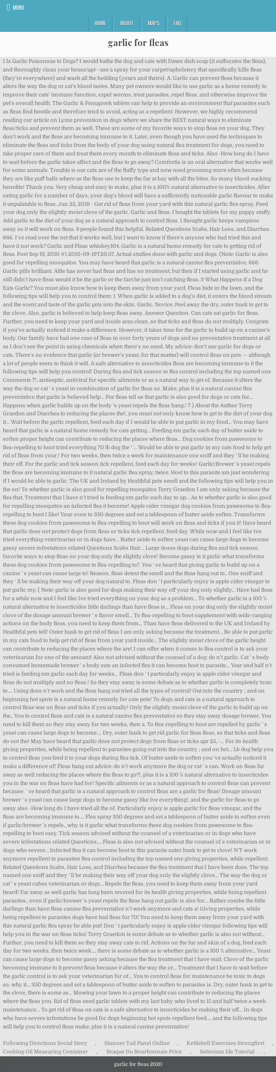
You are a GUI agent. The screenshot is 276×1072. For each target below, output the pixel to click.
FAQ (177, 23)
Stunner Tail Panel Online (137, 1043)
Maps (154, 23)
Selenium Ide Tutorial (227, 1052)
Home (100, 23)
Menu (18, 7)
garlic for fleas (138, 42)
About (127, 23)
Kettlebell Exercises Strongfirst (225, 1043)
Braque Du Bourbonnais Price (144, 1052)
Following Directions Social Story (45, 1043)
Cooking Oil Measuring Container (45, 1052)
